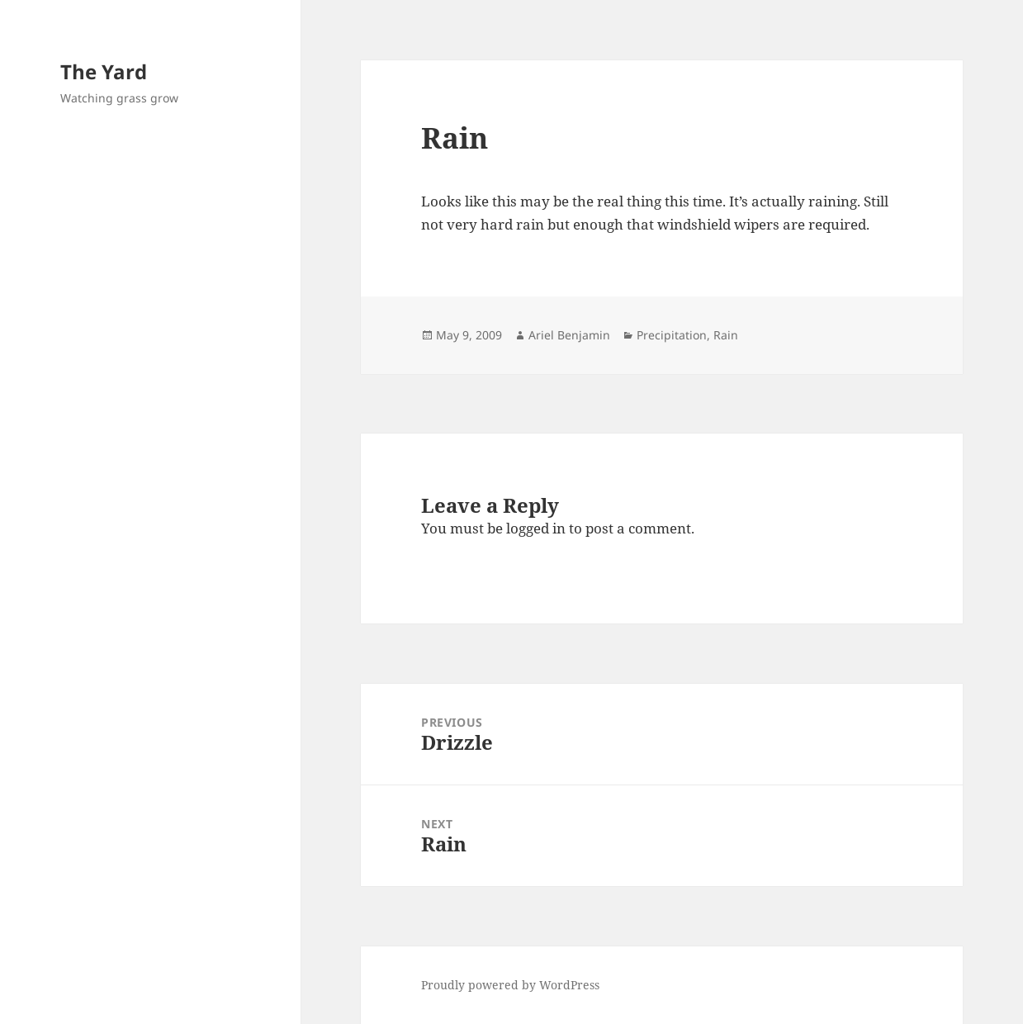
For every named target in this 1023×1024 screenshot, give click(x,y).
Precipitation (672, 335)
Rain (725, 335)
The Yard (103, 71)
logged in (536, 528)
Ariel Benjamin (569, 335)
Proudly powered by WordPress (510, 985)
